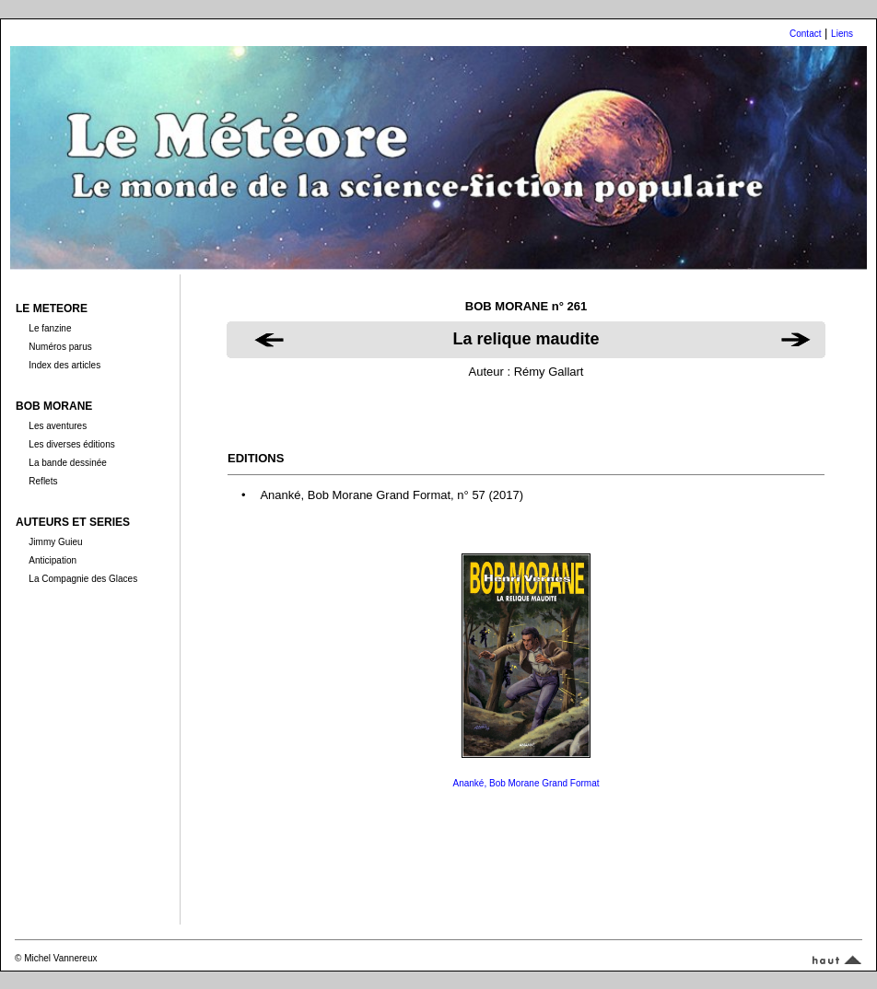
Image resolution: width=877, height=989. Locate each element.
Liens (842, 34)
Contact (805, 34)
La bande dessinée (68, 463)
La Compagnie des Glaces (83, 579)
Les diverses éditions (71, 444)
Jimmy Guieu (55, 542)
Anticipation (52, 560)
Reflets (43, 481)
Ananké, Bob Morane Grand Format (526, 783)
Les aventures (58, 426)
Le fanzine (50, 328)
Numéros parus (60, 347)
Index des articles (64, 365)
